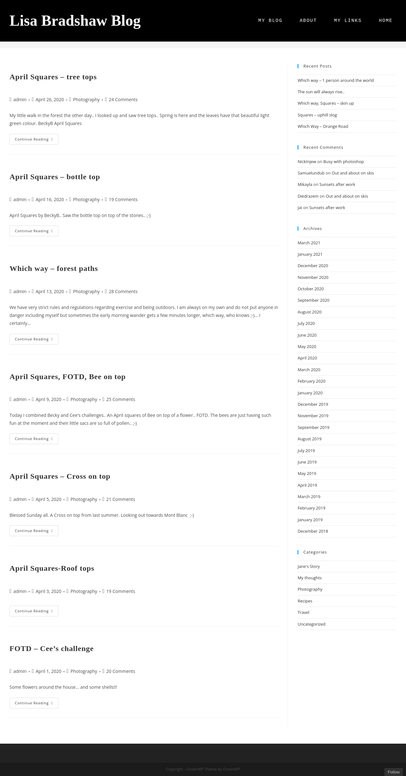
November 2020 (313, 277)
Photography (86, 99)
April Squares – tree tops (53, 77)
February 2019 (311, 508)
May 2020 (307, 346)
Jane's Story (309, 566)
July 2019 (306, 450)
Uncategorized (311, 624)
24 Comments (123, 99)
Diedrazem (308, 196)
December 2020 (313, 265)
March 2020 (309, 369)
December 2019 (313, 404)
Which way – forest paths (54, 268)
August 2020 (309, 312)
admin (19, 99)
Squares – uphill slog (317, 115)
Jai (300, 207)
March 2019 (309, 496)
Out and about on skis (353, 173)
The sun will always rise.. (321, 92)
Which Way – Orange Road (323, 126)
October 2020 (311, 289)
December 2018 (313, 531)
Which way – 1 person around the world (336, 80)
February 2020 (311, 381)
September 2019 (313, 427)
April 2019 (307, 485)
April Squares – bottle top (55, 177)
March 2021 (309, 243)
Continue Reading (36, 140)
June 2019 (307, 462)
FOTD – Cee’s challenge (52, 648)
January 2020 (310, 393)
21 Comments (120, 499)
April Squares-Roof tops (52, 568)
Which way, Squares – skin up (326, 103)
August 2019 (309, 439)
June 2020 (307, 335)
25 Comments (120, 399)
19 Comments (123, 199)
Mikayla (305, 184)
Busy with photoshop (343, 161)
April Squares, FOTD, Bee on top (68, 376)
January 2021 (310, 254)
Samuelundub (311, 173)
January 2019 (310, 520)
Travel (303, 612)
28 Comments (123, 291)
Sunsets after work (337, 184)
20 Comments (120, 671)
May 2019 (307, 473)
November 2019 (313, 415)
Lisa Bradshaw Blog (75, 20)
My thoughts (310, 578)
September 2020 (313, 300)
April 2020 (307, 358)
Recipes (305, 601)
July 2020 (306, 323)
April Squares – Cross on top (60, 476)
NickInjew (307, 161)
